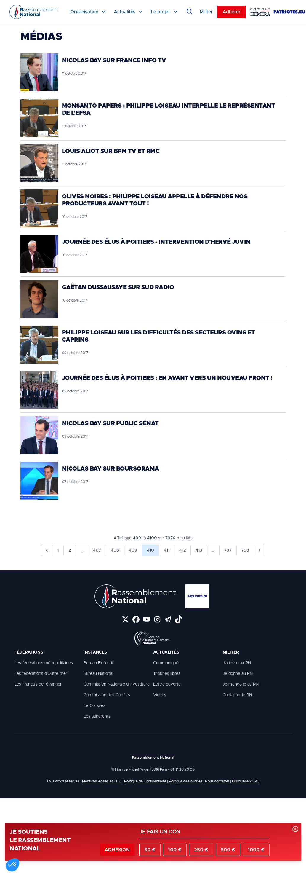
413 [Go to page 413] (199, 550)
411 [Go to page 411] (166, 550)
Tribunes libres (166, 674)
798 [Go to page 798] (245, 550)
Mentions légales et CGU (101, 781)
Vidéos (159, 695)
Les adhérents (97, 716)
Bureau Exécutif (98, 663)
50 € (150, 849)
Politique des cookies (185, 781)
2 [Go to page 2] (69, 550)
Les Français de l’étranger (38, 684)
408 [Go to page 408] (115, 550)
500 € (228, 849)
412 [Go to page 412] (182, 550)
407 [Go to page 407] (97, 550)
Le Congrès (94, 706)
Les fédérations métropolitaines (43, 663)
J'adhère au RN (236, 663)
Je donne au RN (237, 674)
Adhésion (117, 849)
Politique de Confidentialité (145, 781)
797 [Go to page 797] (228, 550)
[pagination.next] (259, 550)
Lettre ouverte (167, 684)
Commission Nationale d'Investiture (117, 684)
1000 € (256, 849)
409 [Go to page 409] (133, 550)
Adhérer (231, 11)
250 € (201, 849)
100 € (175, 849)
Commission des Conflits (107, 695)
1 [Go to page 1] (58, 550)
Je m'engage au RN (240, 684)
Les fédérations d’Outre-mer (40, 674)
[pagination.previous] (46, 550)
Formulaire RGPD (245, 781)
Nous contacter (217, 781)
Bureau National (98, 674)
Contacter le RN (237, 695)
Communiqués (166, 663)
